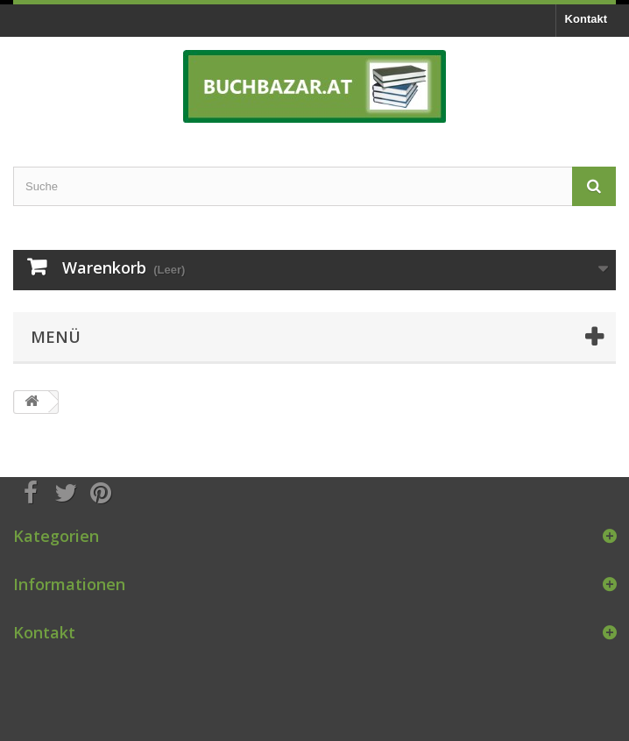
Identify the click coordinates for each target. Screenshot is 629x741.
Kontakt (586, 18)
